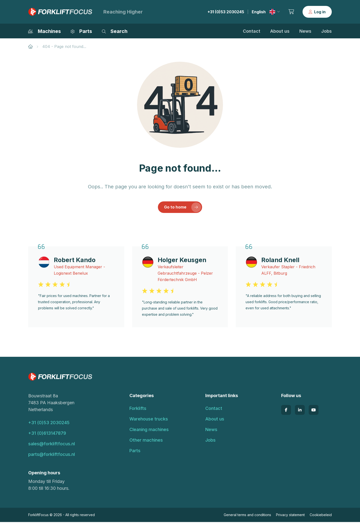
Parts (134, 451)
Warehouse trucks (148, 419)
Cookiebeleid (321, 516)
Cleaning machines (149, 430)
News (305, 31)
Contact (251, 31)
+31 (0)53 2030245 (226, 11)
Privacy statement (290, 516)
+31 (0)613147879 (47, 434)
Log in (317, 11)
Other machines (146, 441)
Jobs (326, 31)
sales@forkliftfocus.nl (51, 444)
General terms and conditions (247, 516)
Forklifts (137, 409)
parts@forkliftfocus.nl (51, 455)
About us (280, 31)
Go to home (182, 208)
